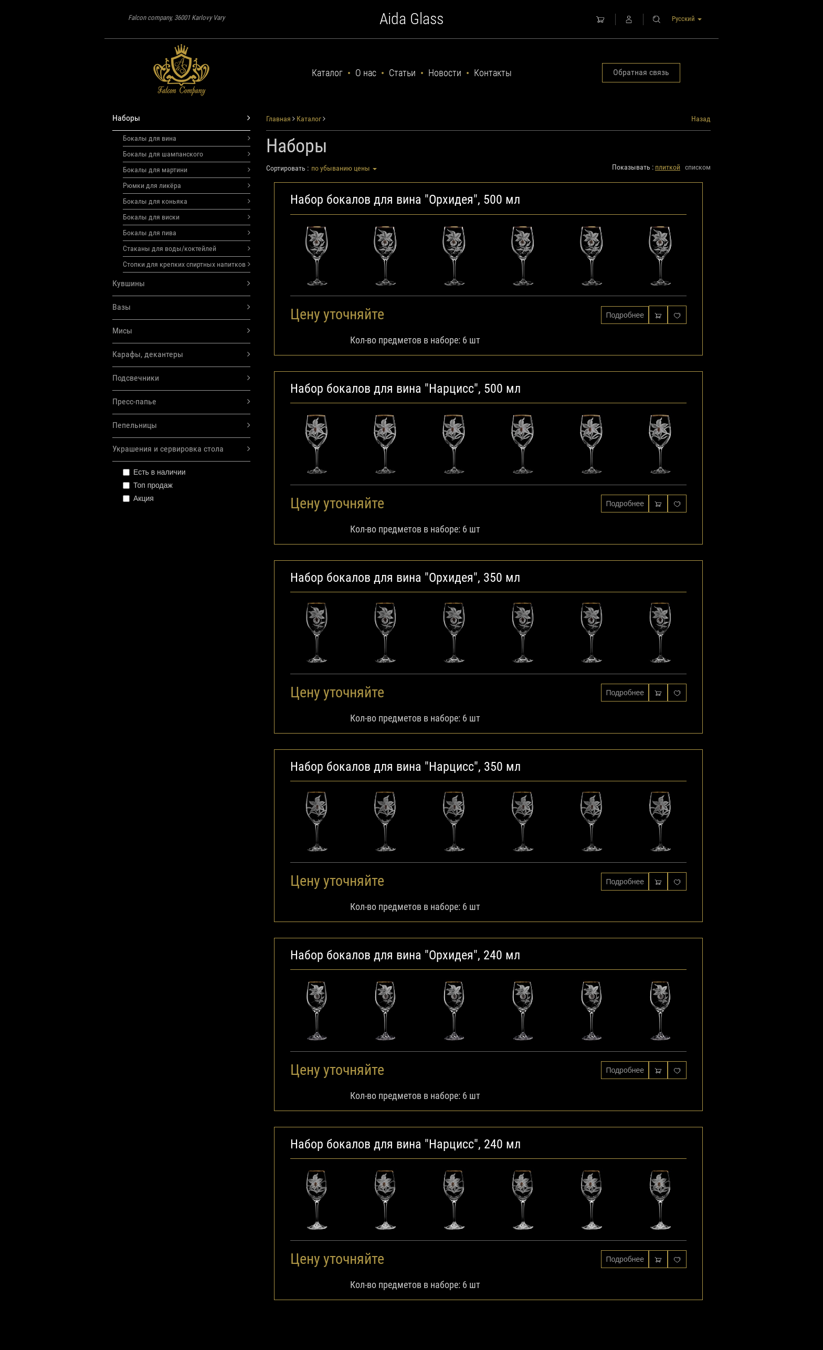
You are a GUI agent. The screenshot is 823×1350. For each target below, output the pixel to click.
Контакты (493, 72)
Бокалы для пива (186, 232)
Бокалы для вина (186, 138)
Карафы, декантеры (181, 355)
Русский (687, 19)
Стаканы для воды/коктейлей (186, 248)
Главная (278, 118)
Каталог (327, 72)
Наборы (181, 118)
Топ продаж (148, 485)
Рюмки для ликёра (186, 185)
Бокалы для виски (186, 217)
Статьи (402, 72)
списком (698, 167)
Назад (701, 118)
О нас (365, 72)
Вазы (181, 307)
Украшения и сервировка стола (181, 449)
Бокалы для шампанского (186, 154)
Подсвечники (181, 378)
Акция (138, 498)
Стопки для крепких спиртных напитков (186, 264)
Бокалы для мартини (186, 169)
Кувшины (181, 284)
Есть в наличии (154, 472)
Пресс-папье (181, 402)
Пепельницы (181, 426)
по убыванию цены (344, 168)
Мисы (181, 331)
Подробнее (625, 315)
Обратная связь (641, 72)
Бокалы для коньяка (186, 201)
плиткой (667, 167)
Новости (444, 72)
